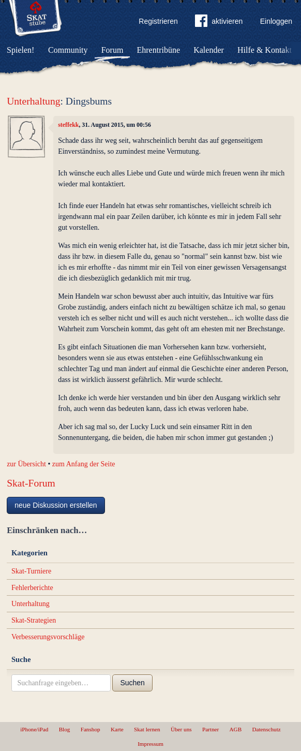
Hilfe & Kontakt (264, 50)
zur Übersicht (26, 464)
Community (67, 50)
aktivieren (219, 22)
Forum (112, 50)
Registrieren (158, 21)
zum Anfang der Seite (83, 464)
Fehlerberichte (32, 588)
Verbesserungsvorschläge (48, 637)
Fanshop (90, 729)
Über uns (181, 729)
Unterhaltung (33, 101)
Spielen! (20, 50)
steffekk (68, 124)
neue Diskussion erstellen (55, 505)
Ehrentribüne (158, 50)
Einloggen (276, 21)
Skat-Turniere (31, 571)
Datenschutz (266, 729)
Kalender (208, 50)
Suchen (132, 683)
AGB (236, 729)
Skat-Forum (31, 483)
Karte (117, 729)
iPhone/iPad (34, 729)
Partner (210, 729)
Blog (64, 729)
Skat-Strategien (33, 620)
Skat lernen (147, 729)
